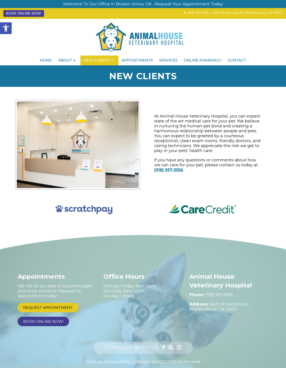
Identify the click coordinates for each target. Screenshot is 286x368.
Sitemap (94, 361)
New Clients (97, 60)
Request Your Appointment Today (189, 4)
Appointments (137, 60)
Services (168, 60)
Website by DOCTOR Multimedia (167, 361)
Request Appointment (48, 307)
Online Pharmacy (202, 60)
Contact (237, 60)
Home (46, 60)
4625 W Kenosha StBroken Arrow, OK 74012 (219, 307)
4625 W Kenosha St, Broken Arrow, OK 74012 (248, 13)
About (65, 60)
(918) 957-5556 (198, 13)
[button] (6, 28)
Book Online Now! (23, 13)
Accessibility (118, 361)
